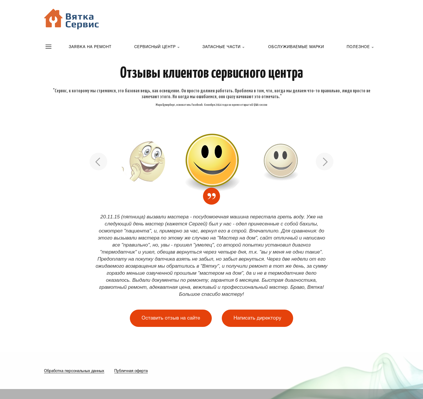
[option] (211, 161)
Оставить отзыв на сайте (171, 318)
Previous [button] (98, 161)
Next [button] (324, 161)
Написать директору (257, 318)
